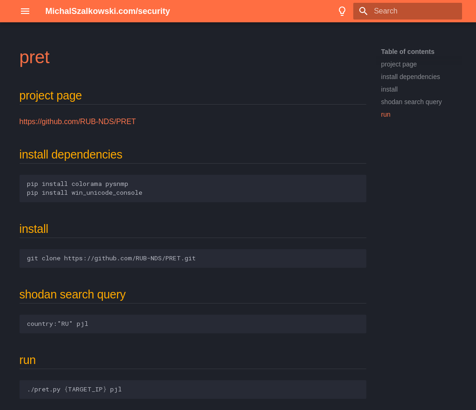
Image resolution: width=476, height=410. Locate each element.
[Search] (407, 11)
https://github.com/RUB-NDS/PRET (78, 122)
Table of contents (408, 51)
